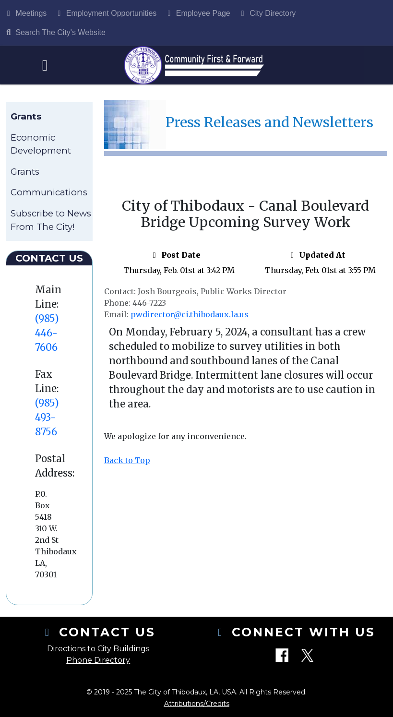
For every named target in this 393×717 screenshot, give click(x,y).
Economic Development (41, 144)
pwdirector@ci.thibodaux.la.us (190, 314)
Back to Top (127, 460)
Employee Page (197, 13)
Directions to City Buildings (98, 648)
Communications (49, 192)
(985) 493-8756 (47, 417)
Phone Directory (98, 660)
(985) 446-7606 (47, 332)
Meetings (25, 13)
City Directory (267, 13)
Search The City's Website (55, 32)
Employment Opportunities (105, 13)
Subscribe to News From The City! (51, 220)
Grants (25, 171)
